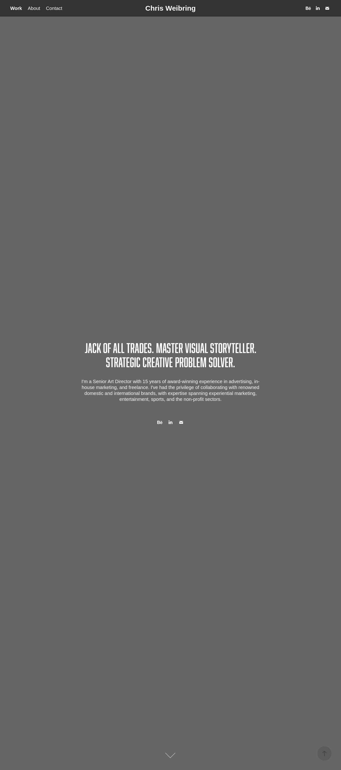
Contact (54, 8)
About (34, 8)
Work (16, 8)
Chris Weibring (170, 8)
